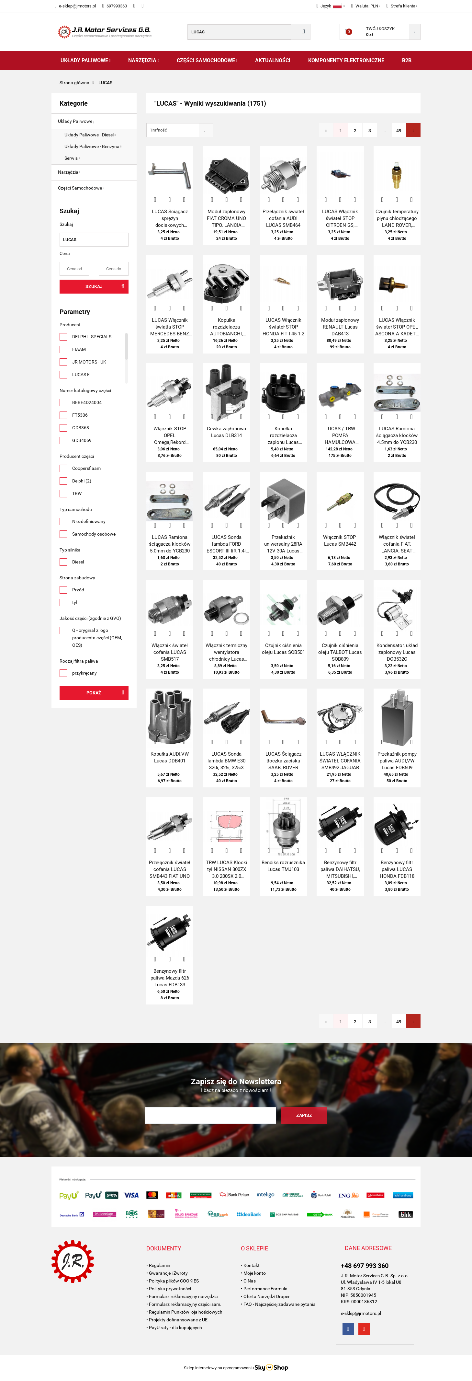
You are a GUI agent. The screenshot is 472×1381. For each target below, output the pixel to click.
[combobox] (179, 130)
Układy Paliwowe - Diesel (90, 134)
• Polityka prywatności (168, 1288)
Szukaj (94, 286)
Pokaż (93, 692)
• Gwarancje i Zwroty (167, 1273)
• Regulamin (158, 1265)
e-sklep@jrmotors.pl (75, 6)
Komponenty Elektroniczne (346, 60)
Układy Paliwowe (86, 60)
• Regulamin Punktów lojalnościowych (184, 1312)
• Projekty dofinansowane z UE (177, 1319)
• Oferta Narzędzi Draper (265, 1296)
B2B (406, 60)
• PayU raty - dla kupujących (174, 1327)
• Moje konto (253, 1273)
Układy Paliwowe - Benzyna (92, 146)
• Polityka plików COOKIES (172, 1280)
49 (398, 130)
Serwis (72, 158)
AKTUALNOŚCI (272, 60)
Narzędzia (143, 60)
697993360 (114, 6)
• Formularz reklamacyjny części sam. (183, 1304)
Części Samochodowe (207, 60)
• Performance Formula (264, 1288)
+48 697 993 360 (364, 1266)
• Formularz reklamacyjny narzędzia (182, 1296)
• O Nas (248, 1280)
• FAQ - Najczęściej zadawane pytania (278, 1304)
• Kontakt (250, 1265)
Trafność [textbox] (158, 130)
